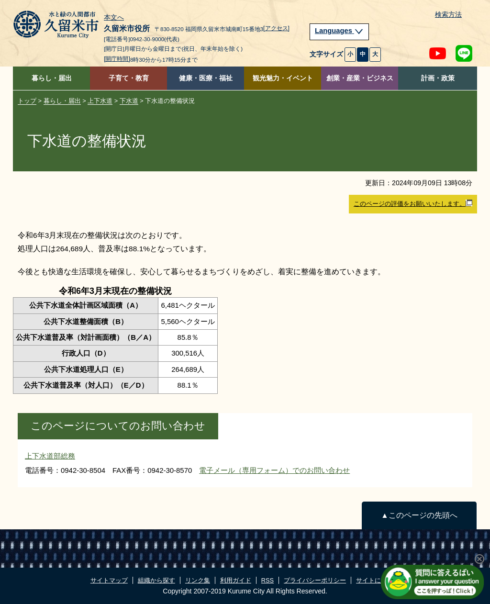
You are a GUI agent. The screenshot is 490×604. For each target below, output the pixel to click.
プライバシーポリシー (315, 580)
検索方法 (448, 14)
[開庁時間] (117, 59)
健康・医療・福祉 (206, 78)
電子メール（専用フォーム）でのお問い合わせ (274, 470)
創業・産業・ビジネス (359, 78)
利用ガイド (235, 580)
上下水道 (100, 100)
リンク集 (197, 580)
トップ (27, 100)
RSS (267, 580)
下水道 (129, 100)
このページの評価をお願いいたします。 (413, 203)
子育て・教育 (129, 78)
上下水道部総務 (50, 456)
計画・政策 (438, 78)
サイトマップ (109, 580)
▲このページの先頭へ (419, 515)
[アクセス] (276, 28)
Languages (339, 30)
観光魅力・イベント (283, 78)
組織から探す (156, 580)
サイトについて (378, 580)
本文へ (114, 17)
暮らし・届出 (52, 78)
